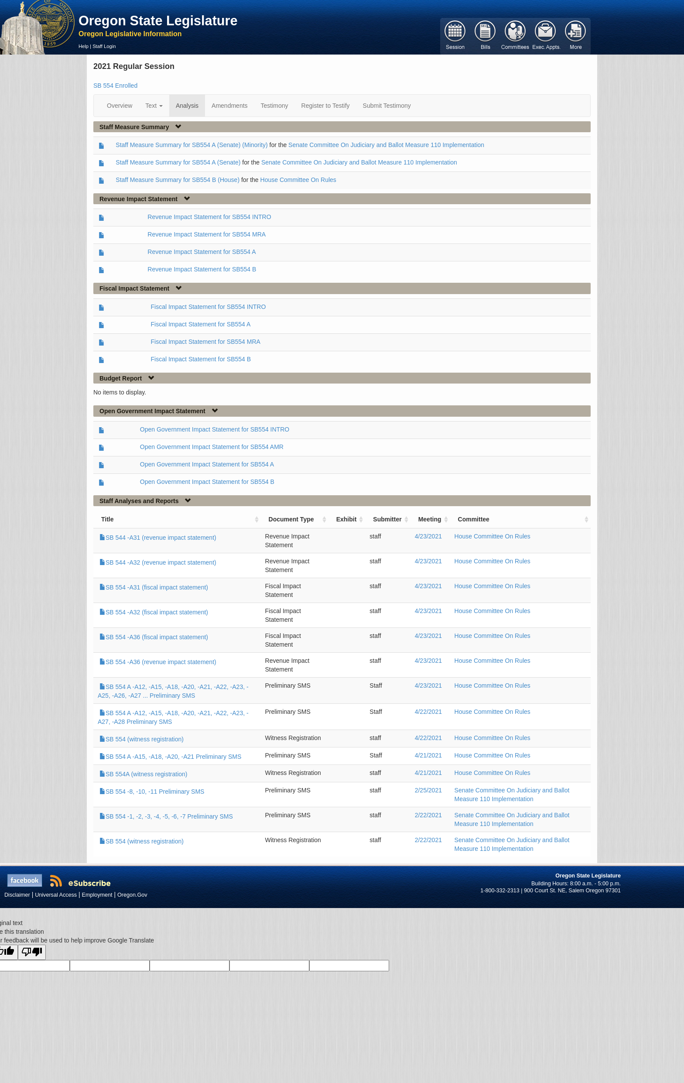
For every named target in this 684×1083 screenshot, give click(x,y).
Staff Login (104, 46)
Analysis (187, 105)
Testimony (274, 105)
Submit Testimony (387, 105)
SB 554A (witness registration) (143, 774)
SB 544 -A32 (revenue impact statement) (157, 562)
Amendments (229, 105)
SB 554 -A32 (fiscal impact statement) (153, 612)
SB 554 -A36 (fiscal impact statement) (153, 637)
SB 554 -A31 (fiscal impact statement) (153, 587)
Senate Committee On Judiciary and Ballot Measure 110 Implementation (386, 144)
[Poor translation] (32, 952)
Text (154, 105)
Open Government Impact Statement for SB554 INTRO (214, 429)
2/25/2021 (428, 790)
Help (84, 46)
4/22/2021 (428, 711)
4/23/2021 (428, 536)
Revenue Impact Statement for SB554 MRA (206, 234)
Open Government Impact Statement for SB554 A (207, 464)
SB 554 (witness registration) (141, 739)
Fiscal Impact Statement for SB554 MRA (205, 341)
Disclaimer (17, 895)
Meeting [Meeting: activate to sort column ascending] (429, 519)
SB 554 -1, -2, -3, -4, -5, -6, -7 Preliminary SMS (166, 816)
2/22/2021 (428, 815)
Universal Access (56, 895)
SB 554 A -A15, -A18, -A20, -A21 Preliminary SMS (170, 756)
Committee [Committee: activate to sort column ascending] (473, 519)
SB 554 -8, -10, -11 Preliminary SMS (151, 791)
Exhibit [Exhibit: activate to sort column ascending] (346, 519)
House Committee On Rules (298, 179)
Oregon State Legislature (158, 20)
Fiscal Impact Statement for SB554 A (201, 324)
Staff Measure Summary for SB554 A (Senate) (178, 162)
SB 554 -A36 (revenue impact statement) (157, 661)
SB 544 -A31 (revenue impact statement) (157, 537)
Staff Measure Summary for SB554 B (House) (177, 179)
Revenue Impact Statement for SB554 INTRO (209, 216)
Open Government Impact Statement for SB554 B (207, 481)
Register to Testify (325, 105)
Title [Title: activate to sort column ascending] (107, 519)
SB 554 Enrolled (115, 85)
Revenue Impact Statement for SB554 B (201, 269)
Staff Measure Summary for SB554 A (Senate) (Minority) (191, 144)
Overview (119, 105)
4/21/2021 (428, 755)
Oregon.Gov (132, 895)
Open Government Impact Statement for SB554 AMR (212, 446)
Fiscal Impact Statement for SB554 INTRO (208, 306)
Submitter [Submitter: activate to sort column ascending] (387, 519)
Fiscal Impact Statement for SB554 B (201, 359)
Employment (97, 895)
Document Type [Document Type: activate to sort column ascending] (291, 519)
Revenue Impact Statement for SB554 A (201, 251)
